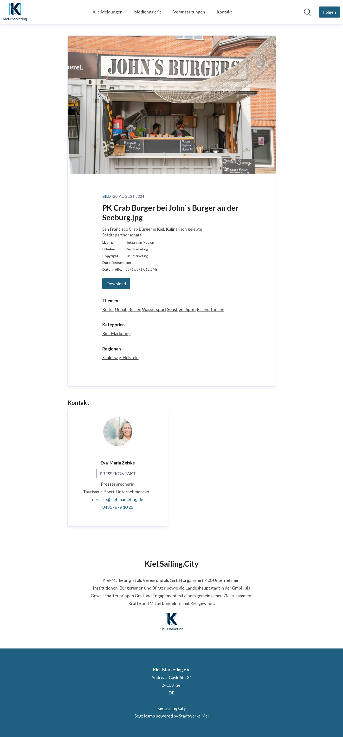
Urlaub (121, 309)
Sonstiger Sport (181, 309)
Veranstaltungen (189, 11)
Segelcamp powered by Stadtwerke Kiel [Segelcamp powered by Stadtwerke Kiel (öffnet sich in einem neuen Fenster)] (172, 715)
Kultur (108, 309)
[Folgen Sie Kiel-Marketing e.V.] (329, 12)
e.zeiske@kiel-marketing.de (117, 499)
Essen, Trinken (210, 309)
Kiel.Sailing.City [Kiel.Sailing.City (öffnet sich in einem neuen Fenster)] (171, 708)
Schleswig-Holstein (120, 357)
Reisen (134, 309)
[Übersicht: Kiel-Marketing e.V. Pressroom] (15, 12)
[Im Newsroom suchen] (307, 12)
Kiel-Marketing (116, 333)
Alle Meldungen (108, 11)
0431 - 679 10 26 (117, 507)
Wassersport (154, 309)
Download (116, 283)
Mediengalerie (148, 11)
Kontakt (224, 11)
